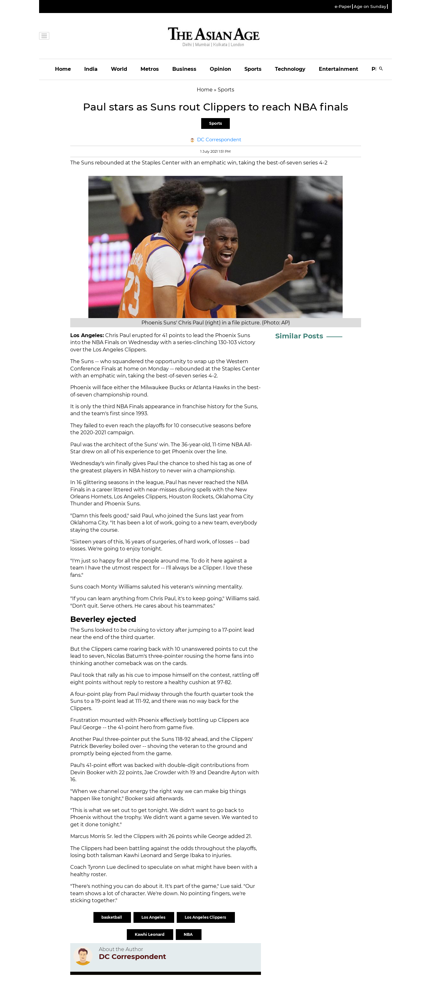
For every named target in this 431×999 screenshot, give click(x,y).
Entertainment (338, 69)
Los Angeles (153, 917)
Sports (253, 69)
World (119, 69)
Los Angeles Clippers (206, 917)
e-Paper (343, 6)
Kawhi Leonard (150, 934)
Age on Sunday (370, 6)
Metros (149, 69)
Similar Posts (299, 336)
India (91, 69)
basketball (112, 917)
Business (184, 69)
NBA (189, 934)
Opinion (220, 69)
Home (63, 69)
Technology (290, 69)
